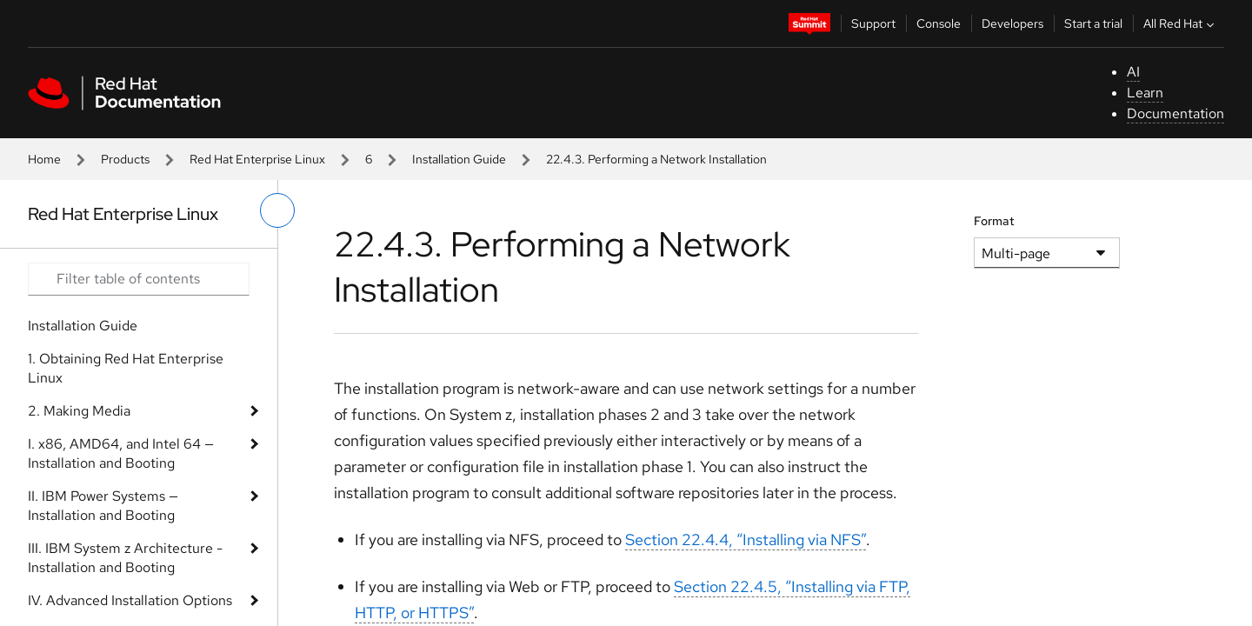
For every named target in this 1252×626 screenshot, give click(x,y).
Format (994, 221)
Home (44, 159)
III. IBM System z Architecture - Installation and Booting (125, 557)
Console (938, 23)
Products (125, 159)
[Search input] (139, 279)
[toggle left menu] (277, 210)
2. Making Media (79, 411)
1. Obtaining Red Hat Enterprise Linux (125, 368)
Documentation (1175, 113)
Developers (1012, 23)
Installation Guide (459, 159)
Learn (1145, 92)
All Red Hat (1180, 23)
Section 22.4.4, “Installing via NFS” (745, 539)
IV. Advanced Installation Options (130, 600)
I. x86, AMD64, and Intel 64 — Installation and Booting (121, 453)
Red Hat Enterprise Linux (257, 159)
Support (873, 23)
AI (1133, 72)
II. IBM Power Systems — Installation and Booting (103, 505)
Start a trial (1093, 23)
